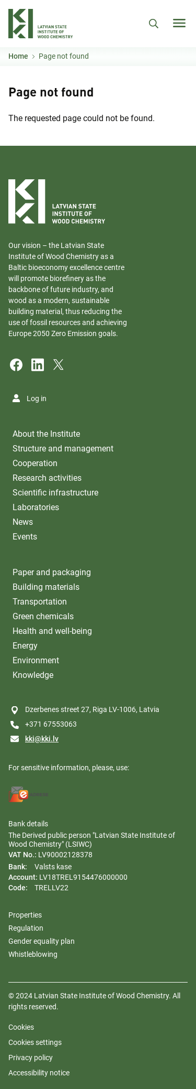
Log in (37, 398)
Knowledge (33, 675)
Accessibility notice (39, 1073)
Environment (36, 660)
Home (18, 56)
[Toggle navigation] (179, 23)
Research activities (47, 478)
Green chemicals (43, 616)
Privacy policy (30, 1057)
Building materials (46, 587)
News (23, 522)
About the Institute (46, 434)
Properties (25, 915)
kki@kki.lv (42, 739)
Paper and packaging (52, 572)
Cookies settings (35, 1042)
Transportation (40, 602)
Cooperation (35, 463)
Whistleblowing (32, 954)
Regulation (25, 928)
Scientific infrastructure (55, 493)
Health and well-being (52, 631)
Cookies (21, 1027)
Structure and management (63, 449)
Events (25, 537)
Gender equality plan (41, 941)
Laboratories (36, 507)
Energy (25, 646)
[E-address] (28, 794)
